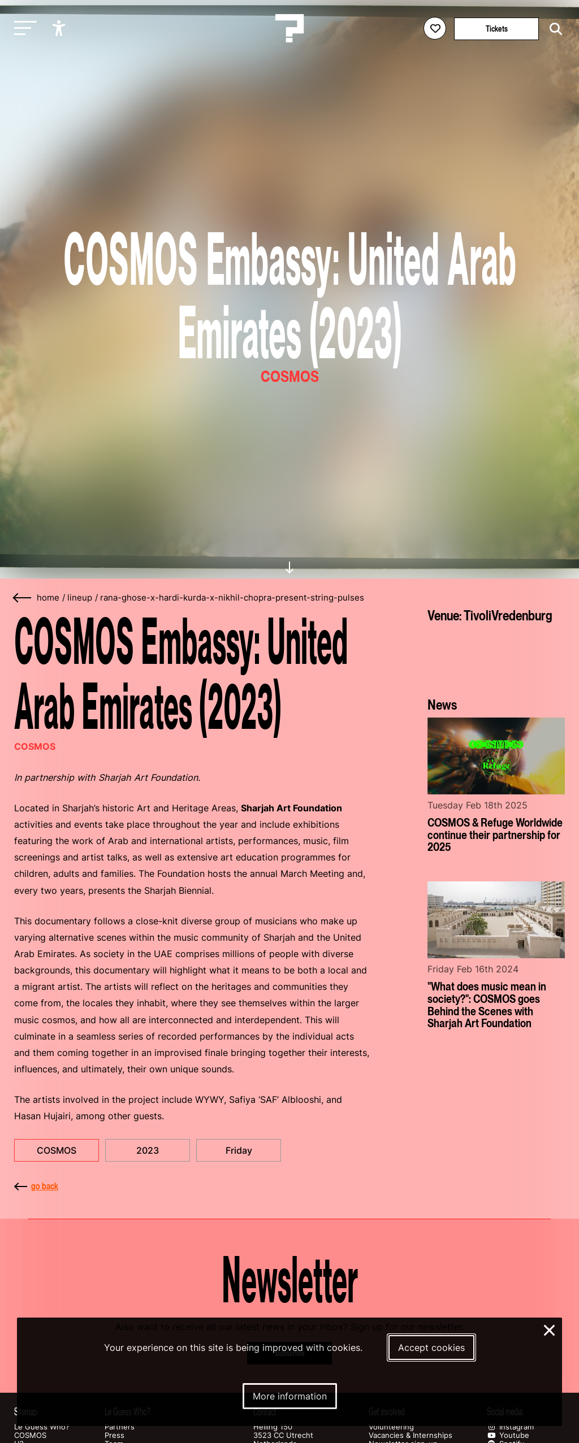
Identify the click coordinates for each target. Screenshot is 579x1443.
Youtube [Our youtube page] (508, 1435)
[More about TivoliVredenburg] (496, 655)
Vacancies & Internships (410, 1435)
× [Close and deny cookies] (550, 1329)
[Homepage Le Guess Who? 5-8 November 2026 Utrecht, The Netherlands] (289, 28)
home (48, 598)
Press (114, 1435)
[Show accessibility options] (60, 28)
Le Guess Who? (42, 1427)
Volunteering (391, 1427)
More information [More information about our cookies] (290, 1396)
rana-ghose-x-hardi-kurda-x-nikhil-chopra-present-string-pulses (232, 598)
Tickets (497, 28)
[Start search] (553, 29)
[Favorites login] (435, 28)
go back (36, 1186)
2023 (147, 1150)
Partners (120, 1427)
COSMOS (56, 1150)
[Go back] (22, 598)
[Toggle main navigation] (22, 28)
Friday (239, 1150)
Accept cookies (431, 1347)
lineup (79, 598)
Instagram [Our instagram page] (510, 1427)
